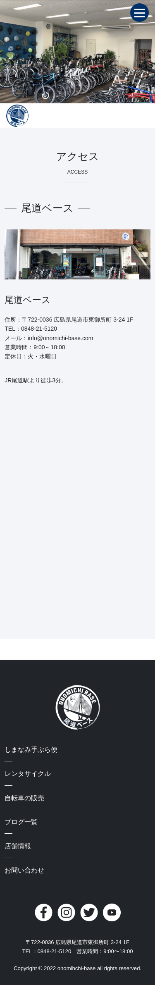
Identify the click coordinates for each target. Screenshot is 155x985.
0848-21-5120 (39, 328)
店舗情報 (18, 845)
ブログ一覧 (21, 821)
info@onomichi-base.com (60, 338)
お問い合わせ (24, 870)
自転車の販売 (24, 797)
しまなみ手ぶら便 (31, 749)
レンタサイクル (28, 773)
